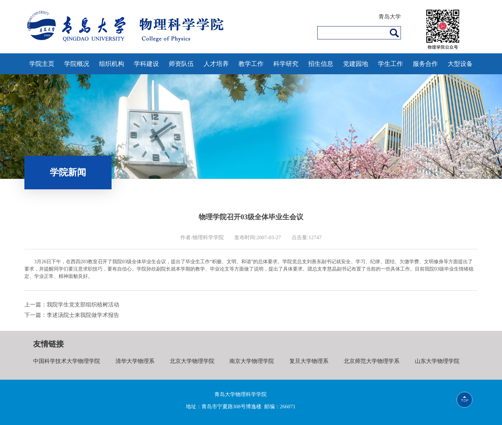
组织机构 (111, 63)
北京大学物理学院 (192, 361)
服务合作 (425, 63)
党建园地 (355, 63)
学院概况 (76, 63)
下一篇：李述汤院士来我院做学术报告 (71, 315)
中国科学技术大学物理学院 (66, 361)
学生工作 (390, 63)
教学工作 (251, 63)
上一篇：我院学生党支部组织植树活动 (71, 305)
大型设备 (460, 63)
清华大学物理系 (134, 361)
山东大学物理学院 (437, 361)
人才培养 (216, 63)
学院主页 (41, 63)
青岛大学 (390, 17)
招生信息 (320, 63)
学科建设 (146, 63)
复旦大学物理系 (308, 361)
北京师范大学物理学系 (372, 361)
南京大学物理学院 (251, 361)
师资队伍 (181, 63)
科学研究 (285, 63)
